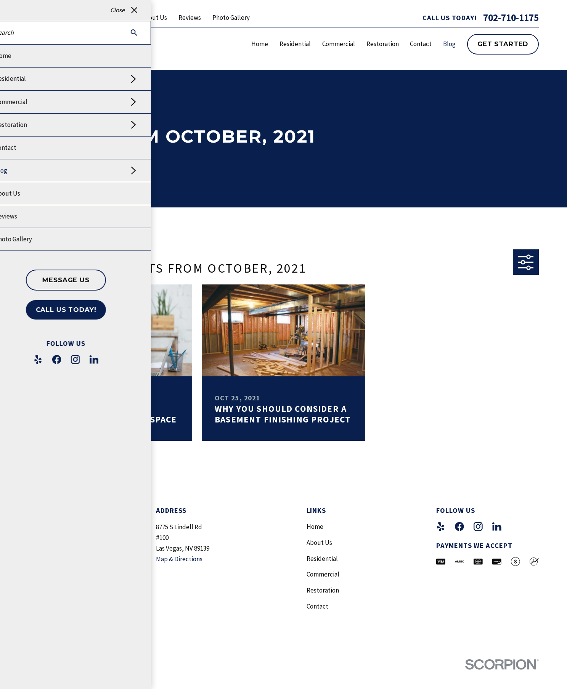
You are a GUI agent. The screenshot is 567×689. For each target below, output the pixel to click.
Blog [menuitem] (449, 44)
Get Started (502, 44)
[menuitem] (38, 678)
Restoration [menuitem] (382, 44)
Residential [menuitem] (295, 44)
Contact (317, 606)
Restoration (323, 590)
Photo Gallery (231, 17)
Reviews (189, 17)
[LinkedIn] (496, 526)
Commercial (323, 574)
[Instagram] (478, 526)
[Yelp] (440, 526)
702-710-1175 (511, 17)
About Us (154, 17)
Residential (322, 558)
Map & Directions (179, 559)
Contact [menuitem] (421, 44)
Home (315, 526)
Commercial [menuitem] (338, 44)
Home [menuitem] (259, 44)
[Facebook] (459, 526)
